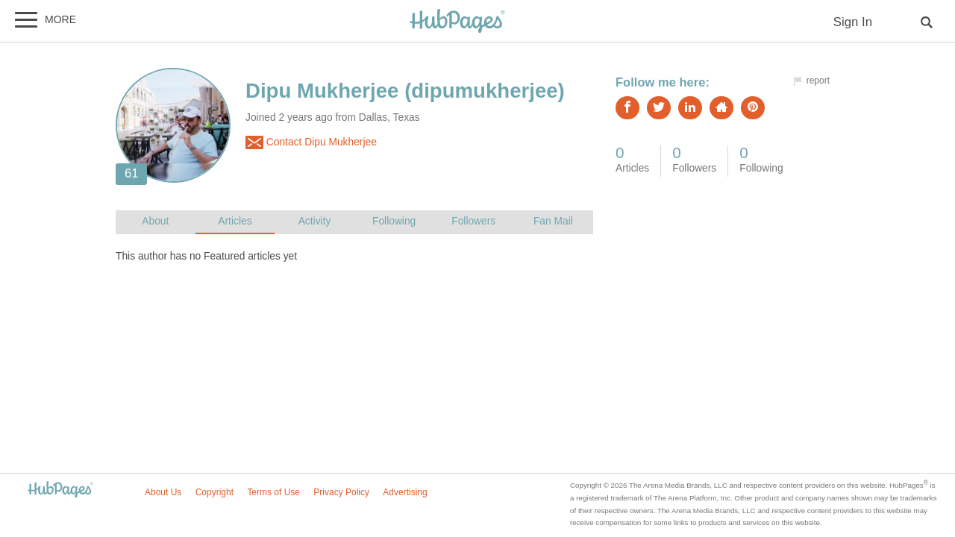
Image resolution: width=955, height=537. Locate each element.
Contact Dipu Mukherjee (311, 142)
